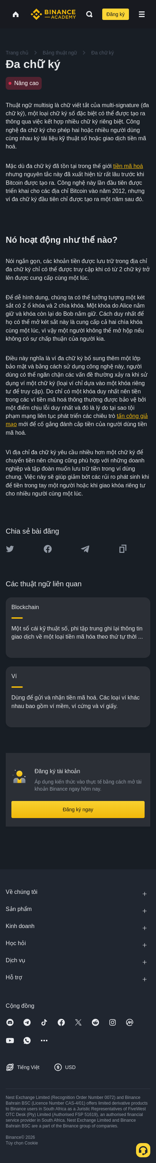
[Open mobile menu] (141, 14)
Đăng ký (115, 14)
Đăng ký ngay (78, 809)
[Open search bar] (87, 14)
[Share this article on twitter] (10, 549)
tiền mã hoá (128, 166)
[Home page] (53, 14)
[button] (141, 14)
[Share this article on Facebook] (47, 549)
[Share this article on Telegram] (85, 549)
